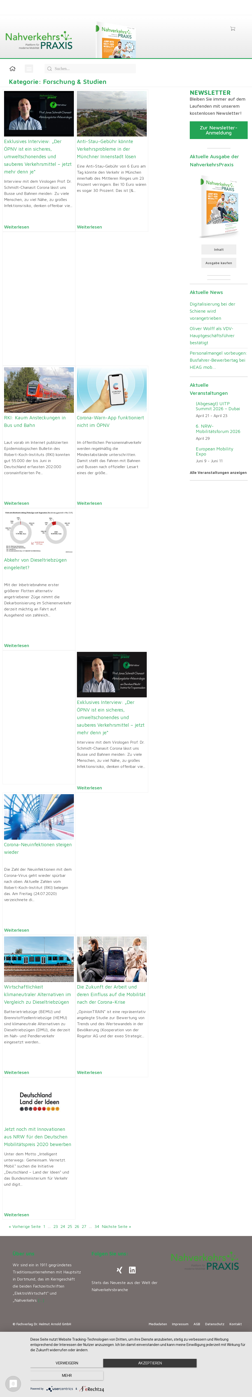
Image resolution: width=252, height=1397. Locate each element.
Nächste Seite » (116, 1226)
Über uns (23, 1253)
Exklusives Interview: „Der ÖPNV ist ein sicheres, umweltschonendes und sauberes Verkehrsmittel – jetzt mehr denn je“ (38, 156)
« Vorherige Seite (25, 1226)
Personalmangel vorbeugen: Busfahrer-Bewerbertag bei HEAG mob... (218, 360)
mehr (214, 1375)
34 (97, 1226)
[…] (41, 1300)
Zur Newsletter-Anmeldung (219, 130)
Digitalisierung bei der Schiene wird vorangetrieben (212, 311)
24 (62, 1226)
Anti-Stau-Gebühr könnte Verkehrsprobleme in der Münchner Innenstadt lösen (106, 149)
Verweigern (63, 1375)
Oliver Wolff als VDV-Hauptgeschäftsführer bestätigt (212, 335)
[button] (29, 68)
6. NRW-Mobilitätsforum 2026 (218, 428)
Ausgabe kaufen (218, 263)
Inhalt (219, 249)
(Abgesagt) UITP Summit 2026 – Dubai (218, 406)
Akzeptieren (139, 1375)
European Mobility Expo (214, 451)
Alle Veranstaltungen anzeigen (218, 472)
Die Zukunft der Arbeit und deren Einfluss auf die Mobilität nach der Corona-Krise (111, 994)
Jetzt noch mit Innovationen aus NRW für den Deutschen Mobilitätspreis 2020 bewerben (37, 1136)
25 (70, 1226)
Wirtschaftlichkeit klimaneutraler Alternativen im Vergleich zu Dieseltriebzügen (37, 994)
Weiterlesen (16, 227)
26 (77, 1226)
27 (84, 1226)
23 (55, 1226)
